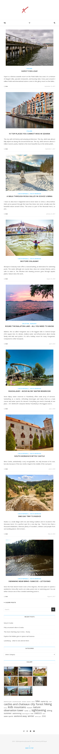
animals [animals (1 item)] (24, 701)
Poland (29, 68)
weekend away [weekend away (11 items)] (20, 716)
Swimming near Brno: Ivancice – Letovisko (30, 581)
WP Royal (44, 741)
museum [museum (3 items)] (29, 707)
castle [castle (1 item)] (50, 701)
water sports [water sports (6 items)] (8, 716)
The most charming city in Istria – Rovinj (17, 632)
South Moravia (35, 194)
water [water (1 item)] (44, 713)
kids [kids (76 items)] (10, 707)
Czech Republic (23, 194)
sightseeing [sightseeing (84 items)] (39, 710)
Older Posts (10, 602)
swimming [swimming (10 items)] (16, 713)
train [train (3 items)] (32, 713)
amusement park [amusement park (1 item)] (16, 701)
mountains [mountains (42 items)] (20, 707)
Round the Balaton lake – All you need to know (29, 326)
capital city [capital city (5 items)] (44, 701)
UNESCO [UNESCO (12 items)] (38, 713)
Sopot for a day (29, 71)
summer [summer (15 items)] (8, 713)
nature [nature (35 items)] (36, 707)
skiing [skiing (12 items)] (49, 710)
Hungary (33, 323)
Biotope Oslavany (29, 261)
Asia (6, 86)
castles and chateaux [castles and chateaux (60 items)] (17, 704)
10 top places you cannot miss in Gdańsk (29, 134)
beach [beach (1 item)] (33, 701)
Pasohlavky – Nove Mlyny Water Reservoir (29, 391)
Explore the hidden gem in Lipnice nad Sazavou (19, 636)
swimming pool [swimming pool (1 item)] (26, 713)
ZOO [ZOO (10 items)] (44, 716)
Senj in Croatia (8, 623)
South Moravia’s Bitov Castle (29, 456)
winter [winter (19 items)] (31, 716)
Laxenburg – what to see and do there (16, 641)
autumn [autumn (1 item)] (29, 701)
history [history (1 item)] (5, 707)
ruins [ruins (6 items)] (26, 711)
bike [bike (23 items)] (38, 701)
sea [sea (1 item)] (30, 711)
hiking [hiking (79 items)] (48, 704)
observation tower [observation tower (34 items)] (13, 710)
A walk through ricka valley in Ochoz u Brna (29, 196)
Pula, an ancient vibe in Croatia (14, 627)
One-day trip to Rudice (29, 516)
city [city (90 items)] (33, 704)
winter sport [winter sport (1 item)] (38, 716)
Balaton (25, 323)
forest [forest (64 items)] (39, 704)
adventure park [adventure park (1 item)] (8, 701)
